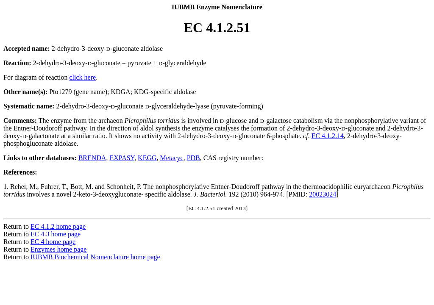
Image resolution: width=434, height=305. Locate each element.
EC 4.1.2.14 (328, 135)
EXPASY (121, 157)
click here (83, 77)
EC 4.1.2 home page (58, 226)
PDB (193, 157)
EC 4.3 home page (56, 234)
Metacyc (172, 157)
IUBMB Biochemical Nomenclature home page (95, 257)
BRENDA (92, 157)
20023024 (322, 194)
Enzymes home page (58, 249)
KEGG (147, 157)
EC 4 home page (53, 241)
